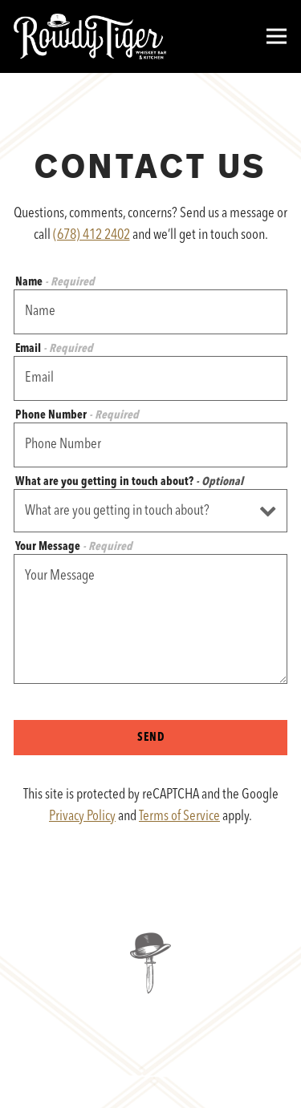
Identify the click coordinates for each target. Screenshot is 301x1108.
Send (151, 738)
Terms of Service (179, 816)
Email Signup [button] (151, 1084)
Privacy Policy (82, 816)
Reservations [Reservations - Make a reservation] (151, 1037)
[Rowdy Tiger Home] (90, 36)
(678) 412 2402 (91, 235)
